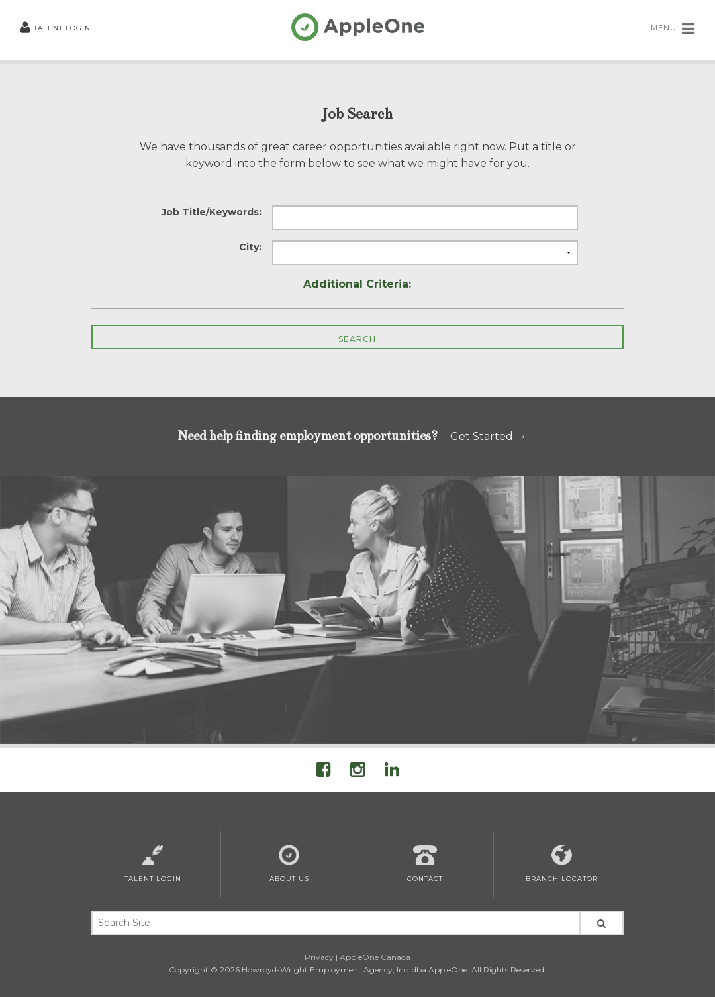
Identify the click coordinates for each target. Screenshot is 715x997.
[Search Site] (601, 923)
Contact (425, 864)
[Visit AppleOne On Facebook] (323, 772)
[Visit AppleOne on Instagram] (357, 772)
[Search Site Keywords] (335, 923)
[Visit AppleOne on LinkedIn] (392, 772)
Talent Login (55, 28)
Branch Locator (562, 864)
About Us (289, 864)
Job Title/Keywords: (212, 212)
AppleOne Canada (375, 957)
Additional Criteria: (357, 284)
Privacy (319, 957)
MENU (673, 28)
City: (250, 247)
